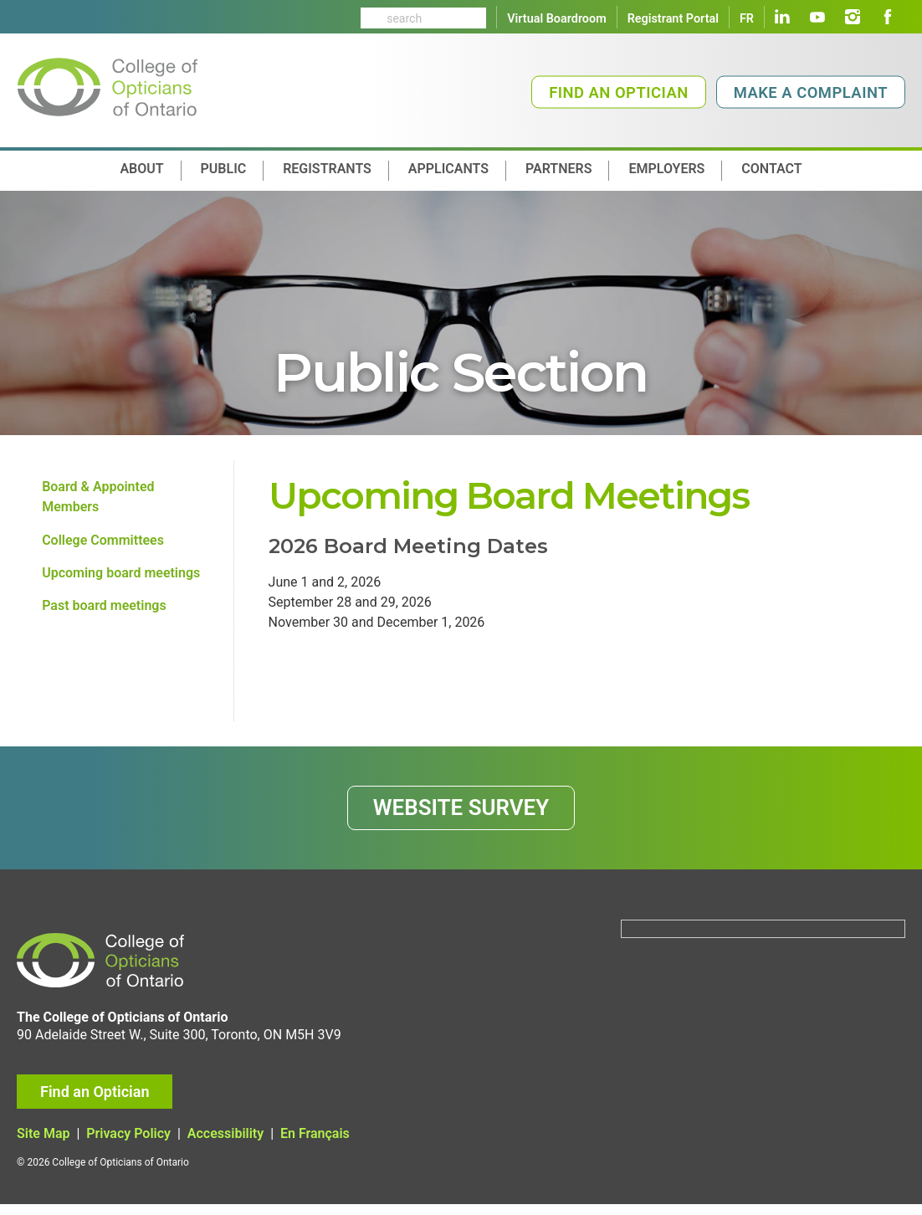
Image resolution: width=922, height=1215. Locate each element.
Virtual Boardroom (556, 19)
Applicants (448, 169)
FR (747, 19)
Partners (558, 169)
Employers (666, 169)
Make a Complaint (811, 92)
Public (224, 169)
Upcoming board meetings (121, 577)
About (141, 169)
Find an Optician (619, 92)
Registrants (327, 169)
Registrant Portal (673, 19)
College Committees (103, 543)
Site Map (43, 1145)
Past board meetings (104, 610)
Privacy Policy (128, 1145)
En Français (315, 1145)
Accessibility (225, 1145)
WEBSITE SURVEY (461, 815)
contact (771, 169)
